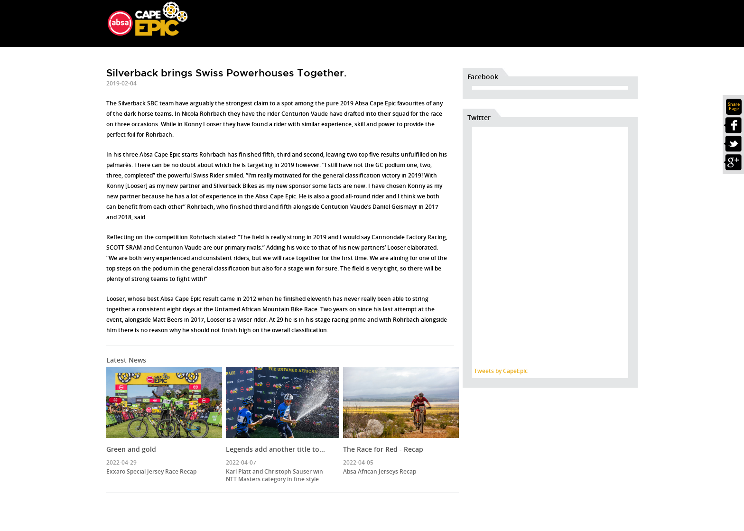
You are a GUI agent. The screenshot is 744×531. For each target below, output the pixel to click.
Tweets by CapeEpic (501, 371)
